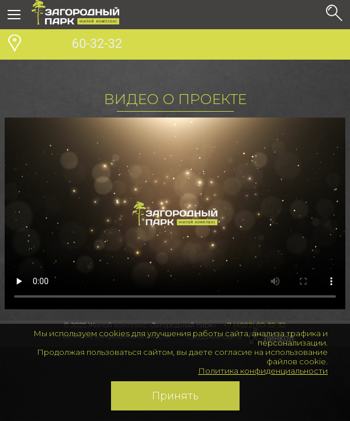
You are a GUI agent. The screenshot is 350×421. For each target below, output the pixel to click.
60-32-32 (77, 45)
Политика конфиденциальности (263, 370)
